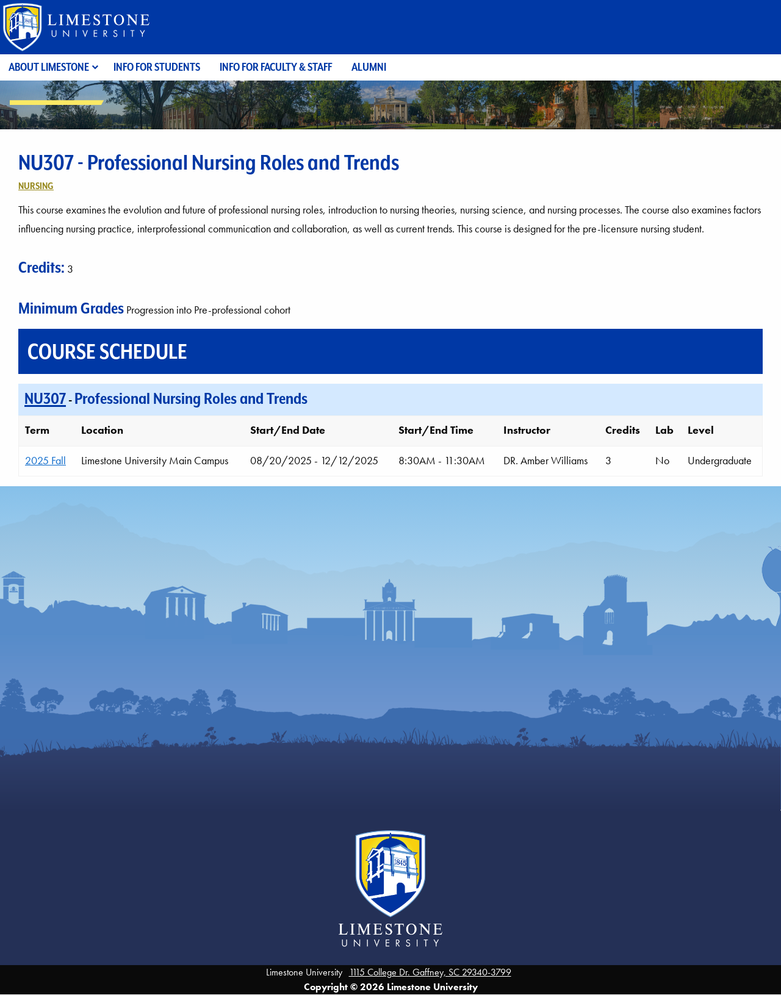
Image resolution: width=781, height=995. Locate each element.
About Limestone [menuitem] (49, 66)
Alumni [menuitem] (368, 66)
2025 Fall (45, 460)
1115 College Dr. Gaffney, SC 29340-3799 (430, 972)
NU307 (45, 398)
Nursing (36, 186)
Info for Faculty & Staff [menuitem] (276, 66)
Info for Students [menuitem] (156, 66)
